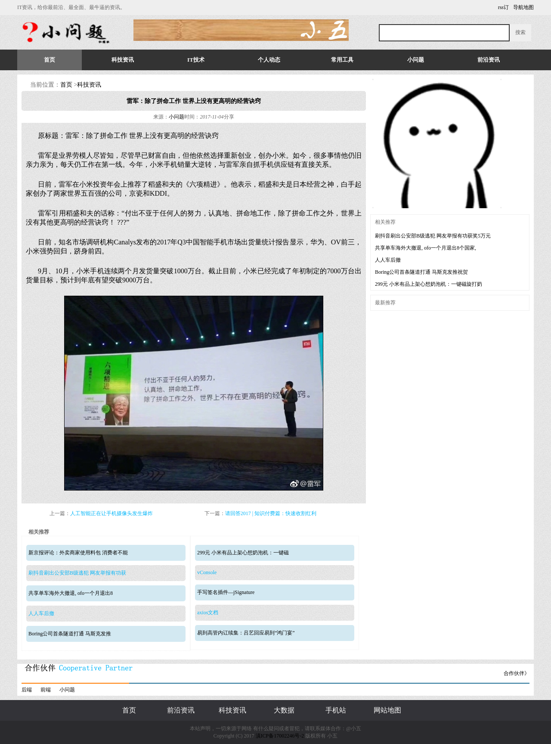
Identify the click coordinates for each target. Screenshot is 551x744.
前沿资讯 (488, 59)
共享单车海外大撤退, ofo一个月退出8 (70, 593)
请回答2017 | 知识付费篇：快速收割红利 (270, 513)
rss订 (503, 7)
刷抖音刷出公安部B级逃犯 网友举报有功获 (77, 573)
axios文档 (207, 613)
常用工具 (342, 59)
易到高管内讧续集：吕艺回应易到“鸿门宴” (246, 633)
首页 (49, 59)
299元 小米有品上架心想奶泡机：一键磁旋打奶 (428, 284)
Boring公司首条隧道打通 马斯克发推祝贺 (421, 272)
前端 (45, 690)
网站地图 (387, 710)
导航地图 (523, 7)
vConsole (207, 572)
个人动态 (269, 59)
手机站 (335, 710)
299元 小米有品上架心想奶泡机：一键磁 (243, 553)
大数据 (284, 710)
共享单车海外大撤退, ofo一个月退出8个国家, (425, 248)
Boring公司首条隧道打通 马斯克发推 (69, 634)
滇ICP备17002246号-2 (280, 736)
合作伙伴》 (516, 673)
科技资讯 (122, 59)
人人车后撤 (41, 613)
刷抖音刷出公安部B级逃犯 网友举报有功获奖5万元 (433, 236)
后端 (27, 690)
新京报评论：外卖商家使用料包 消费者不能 (78, 553)
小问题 (415, 59)
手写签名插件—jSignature (225, 592)
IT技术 (195, 59)
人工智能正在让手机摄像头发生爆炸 (111, 513)
